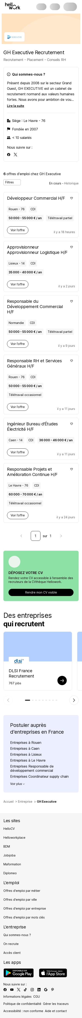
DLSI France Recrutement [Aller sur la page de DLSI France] (21, 673)
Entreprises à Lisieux (26, 754)
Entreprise (25, 801)
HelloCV (9, 828)
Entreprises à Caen (24, 748)
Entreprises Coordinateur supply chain (39, 776)
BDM (6, 846)
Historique (71, 183)
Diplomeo (10, 873)
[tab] (27, 700)
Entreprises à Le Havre (28, 760)
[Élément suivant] (74, 700)
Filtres (12, 182)
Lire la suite (15, 106)
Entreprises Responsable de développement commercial (32, 768)
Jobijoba (9, 855)
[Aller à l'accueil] (12, 6)
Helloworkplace (14, 837)
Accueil (8, 801)
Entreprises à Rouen (25, 742)
